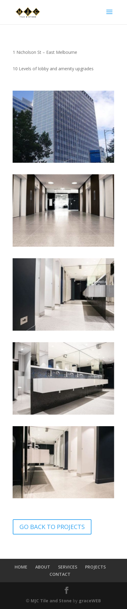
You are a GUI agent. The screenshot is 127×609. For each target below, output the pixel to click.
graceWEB (90, 601)
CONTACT (60, 574)
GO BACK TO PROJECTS (52, 527)
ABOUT (42, 567)
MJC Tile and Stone (51, 601)
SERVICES (67, 567)
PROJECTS (95, 567)
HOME (21, 567)
